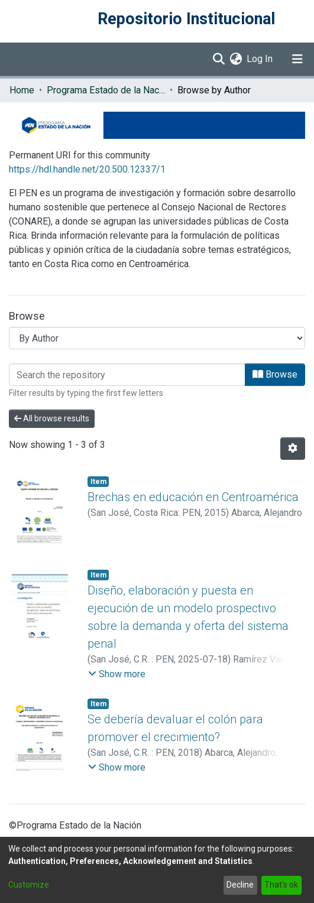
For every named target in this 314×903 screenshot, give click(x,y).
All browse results (51, 418)
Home (21, 90)
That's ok (281, 884)
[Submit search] (218, 59)
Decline (240, 884)
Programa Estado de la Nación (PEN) (106, 90)
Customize (28, 884)
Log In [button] (260, 58)
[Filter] (127, 374)
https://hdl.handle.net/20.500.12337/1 (87, 169)
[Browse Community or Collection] (157, 338)
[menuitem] (235, 59)
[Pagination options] (292, 448)
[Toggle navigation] (297, 59)
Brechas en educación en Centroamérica (193, 497)
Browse (275, 374)
